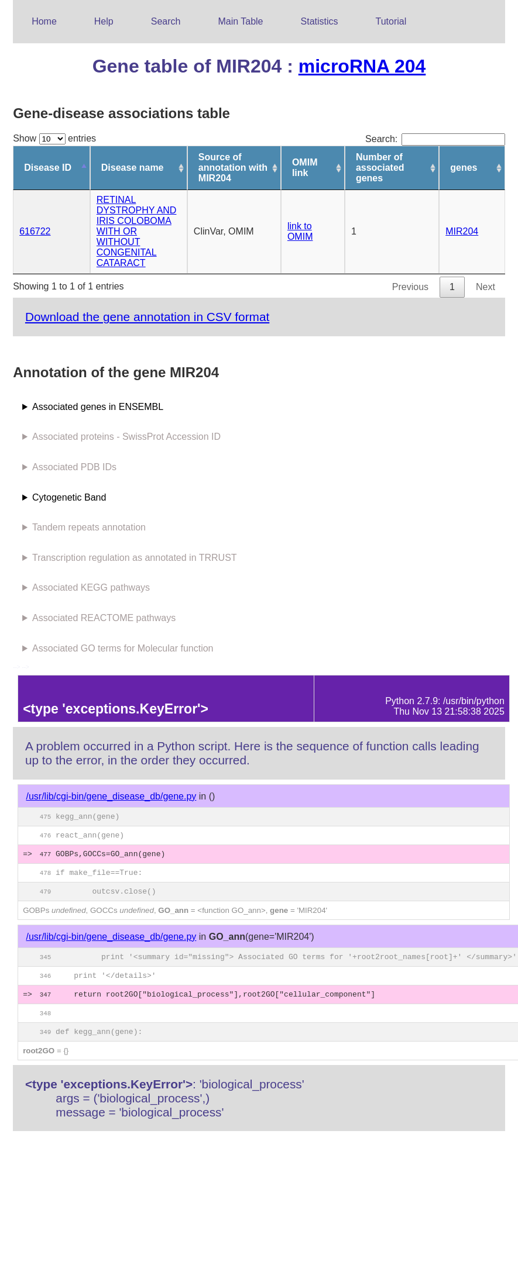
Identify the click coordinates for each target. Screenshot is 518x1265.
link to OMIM (300, 231)
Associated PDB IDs (74, 467)
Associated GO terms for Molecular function (122, 648)
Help (104, 21)
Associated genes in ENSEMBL (97, 407)
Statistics (319, 21)
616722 (34, 231)
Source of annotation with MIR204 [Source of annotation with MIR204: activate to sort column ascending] (232, 167)
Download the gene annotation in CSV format (147, 316)
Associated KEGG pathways (91, 587)
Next (485, 287)
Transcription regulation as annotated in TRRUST (134, 558)
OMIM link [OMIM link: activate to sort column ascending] (305, 167)
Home (44, 21)
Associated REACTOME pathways (104, 618)
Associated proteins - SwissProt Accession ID (126, 437)
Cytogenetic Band (69, 497)
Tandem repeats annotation (89, 527)
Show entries (54, 138)
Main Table (240, 21)
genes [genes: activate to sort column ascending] (463, 168)
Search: (435, 139)
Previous (410, 287)
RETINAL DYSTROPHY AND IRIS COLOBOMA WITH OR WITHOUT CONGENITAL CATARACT (137, 231)
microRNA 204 (362, 66)
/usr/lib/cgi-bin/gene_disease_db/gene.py (111, 796)
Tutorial (391, 21)
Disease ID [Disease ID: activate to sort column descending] (47, 168)
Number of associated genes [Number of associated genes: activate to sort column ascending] (380, 167)
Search (166, 21)
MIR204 (461, 231)
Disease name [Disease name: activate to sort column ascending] (132, 168)
